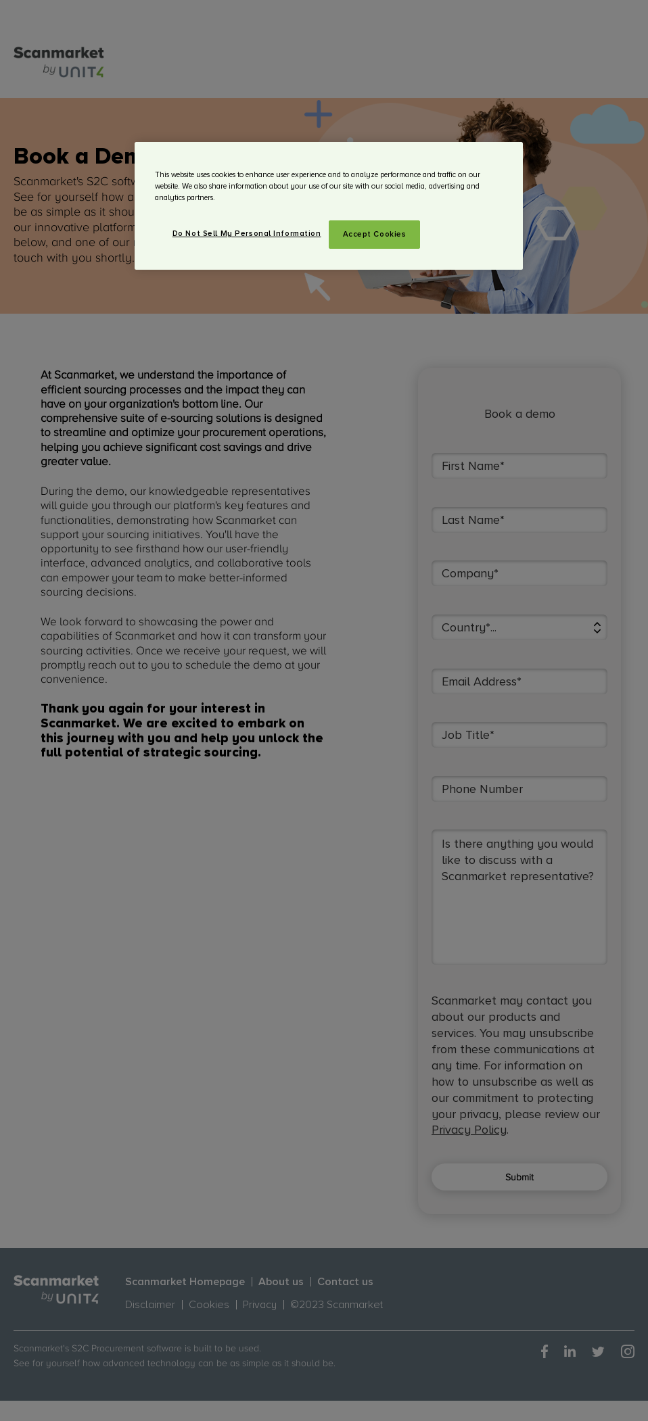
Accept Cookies (375, 234)
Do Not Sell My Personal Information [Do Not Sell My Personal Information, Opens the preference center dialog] (246, 233)
